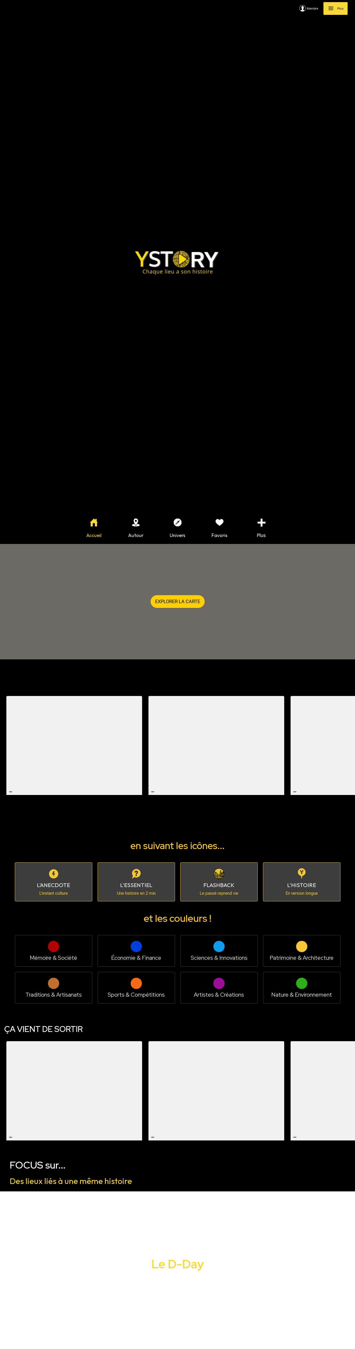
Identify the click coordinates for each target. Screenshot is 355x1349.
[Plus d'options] (261, 528)
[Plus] (335, 8)
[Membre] (311, 8)
